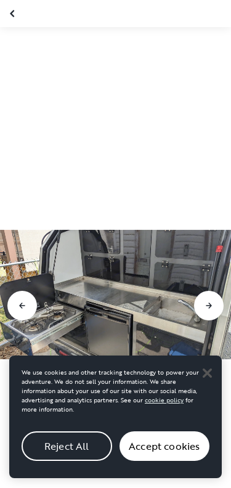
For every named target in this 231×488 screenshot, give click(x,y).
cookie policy (164, 410)
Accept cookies (164, 456)
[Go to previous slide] (22, 305)
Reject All (66, 456)
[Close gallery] (13, 13)
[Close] (207, 383)
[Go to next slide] (209, 305)
